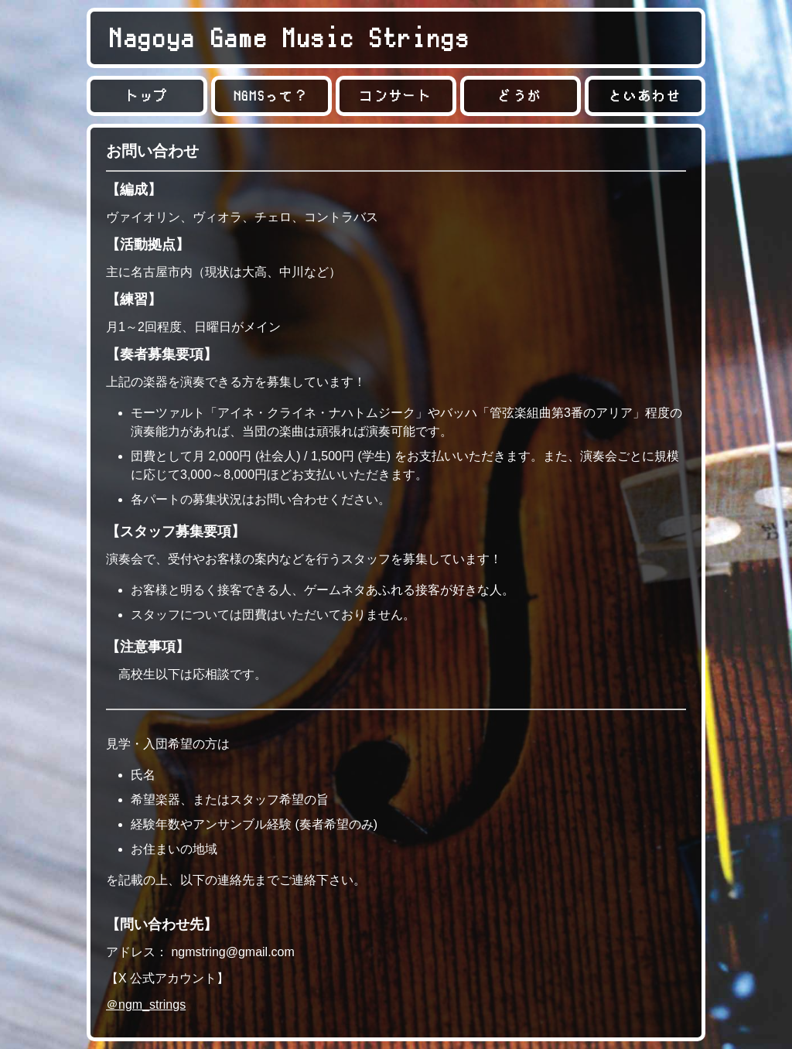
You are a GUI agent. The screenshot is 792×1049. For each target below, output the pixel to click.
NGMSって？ (271, 96)
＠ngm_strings (146, 1004)
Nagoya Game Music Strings (290, 37)
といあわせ (645, 96)
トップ (147, 96)
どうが (520, 96)
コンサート (396, 96)
